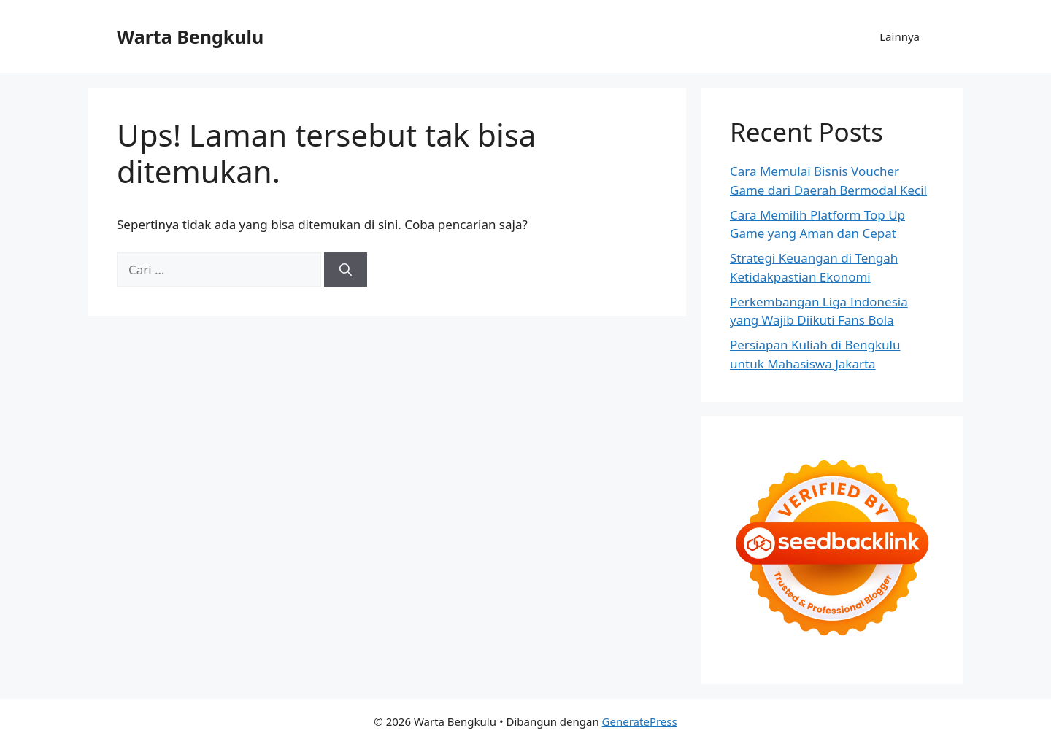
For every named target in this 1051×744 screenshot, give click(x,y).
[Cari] (345, 269)
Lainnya (899, 36)
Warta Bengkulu (190, 36)
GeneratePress (639, 721)
